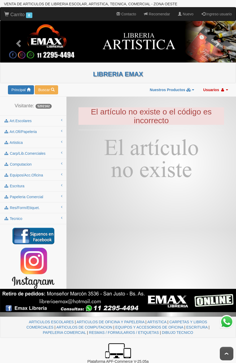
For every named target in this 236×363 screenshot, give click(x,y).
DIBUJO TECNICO (177, 332)
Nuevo (185, 14)
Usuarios (215, 90)
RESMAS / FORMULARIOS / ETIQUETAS (124, 332)
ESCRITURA (197, 327)
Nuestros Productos (172, 90)
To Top (226, 353)
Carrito (18, 15)
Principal (20, 90)
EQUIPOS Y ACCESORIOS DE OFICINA (149, 327)
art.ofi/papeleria (33, 131)
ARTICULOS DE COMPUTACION (84, 327)
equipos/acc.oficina (33, 174)
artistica (33, 142)
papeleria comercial (33, 196)
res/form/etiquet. (33, 207)
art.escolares (33, 120)
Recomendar (157, 14)
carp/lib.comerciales (33, 153)
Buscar (46, 90)
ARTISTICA (156, 322)
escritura (33, 185)
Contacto (126, 14)
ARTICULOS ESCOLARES (51, 322)
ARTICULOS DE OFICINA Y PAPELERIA (111, 322)
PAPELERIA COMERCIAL (64, 332)
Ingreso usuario (217, 14)
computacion (33, 164)
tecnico (33, 218)
